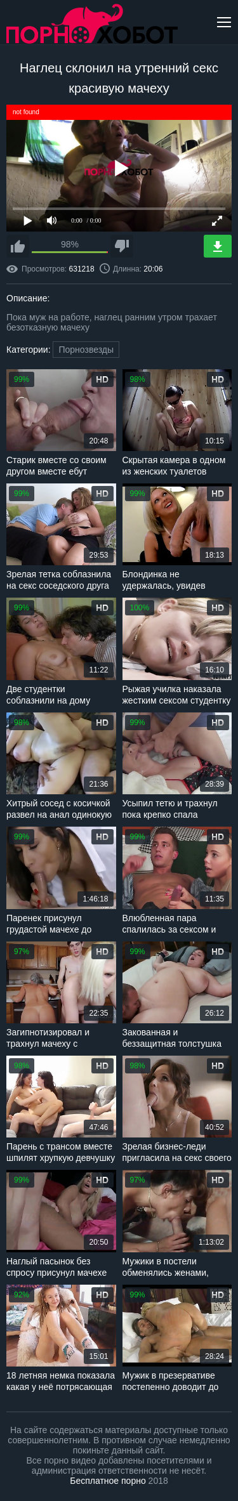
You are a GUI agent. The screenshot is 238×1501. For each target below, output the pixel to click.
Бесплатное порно (107, 1481)
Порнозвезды (86, 349)
